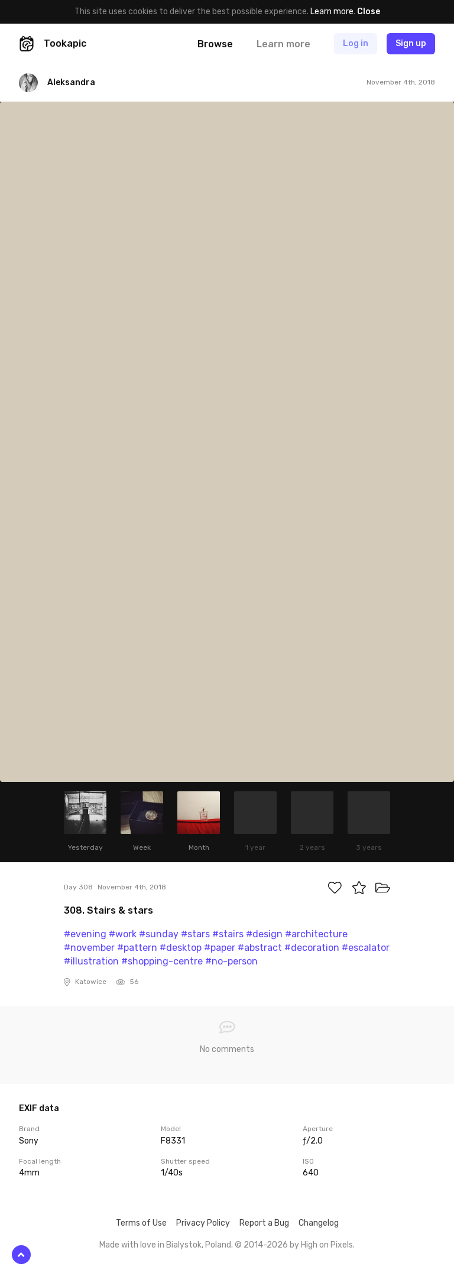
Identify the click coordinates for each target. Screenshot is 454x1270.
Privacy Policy (203, 1223)
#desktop (181, 947)
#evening (85, 934)
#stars (195, 934)
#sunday (159, 934)
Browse (215, 44)
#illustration (91, 961)
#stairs (228, 934)
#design (264, 934)
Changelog (319, 1223)
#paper (219, 947)
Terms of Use (141, 1223)
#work (123, 934)
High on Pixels (327, 1245)
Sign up (410, 43)
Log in (355, 43)
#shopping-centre (162, 961)
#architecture (316, 934)
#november (89, 947)
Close (368, 12)
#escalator (366, 947)
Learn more (332, 12)
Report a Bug (264, 1223)
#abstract (260, 947)
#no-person (231, 961)
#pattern (137, 947)
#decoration (311, 947)
